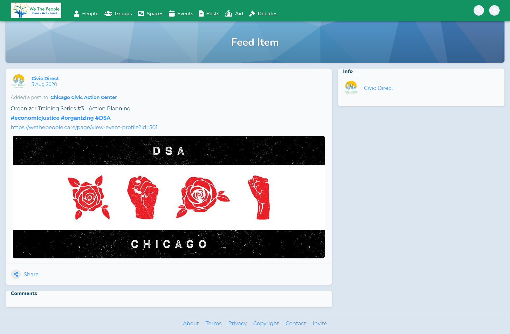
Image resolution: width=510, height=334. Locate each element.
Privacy (237, 323)
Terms (213, 323)
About (191, 323)
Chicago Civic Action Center (83, 97)
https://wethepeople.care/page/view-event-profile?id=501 (84, 127)
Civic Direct (46, 78)
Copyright (266, 323)
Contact (296, 323)
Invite (320, 323)
